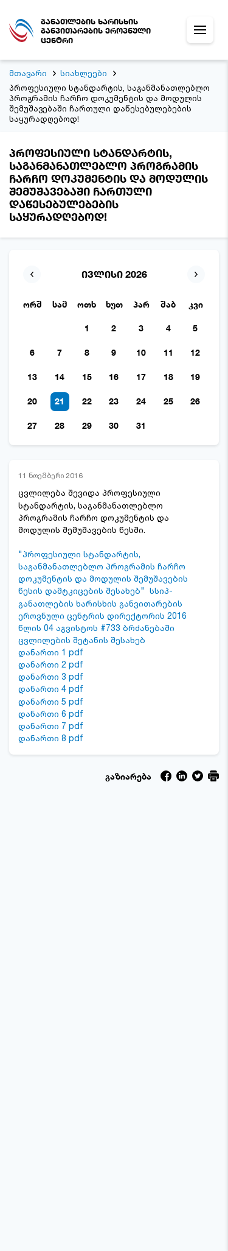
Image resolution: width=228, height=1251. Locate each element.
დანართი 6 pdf (50, 713)
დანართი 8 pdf (50, 738)
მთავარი (28, 73)
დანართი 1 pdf (50, 652)
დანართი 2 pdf (50, 664)
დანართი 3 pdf (50, 676)
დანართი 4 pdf (50, 688)
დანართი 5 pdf (50, 701)
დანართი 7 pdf (50, 726)
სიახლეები (83, 73)
